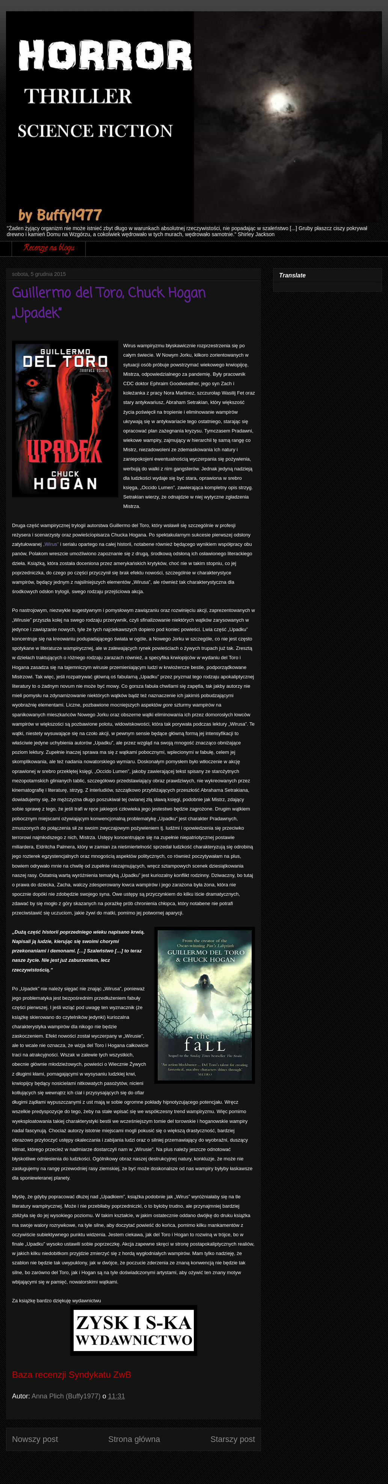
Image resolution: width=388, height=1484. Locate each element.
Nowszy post (35, 1439)
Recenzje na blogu (48, 249)
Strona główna (134, 1439)
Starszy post (232, 1439)
